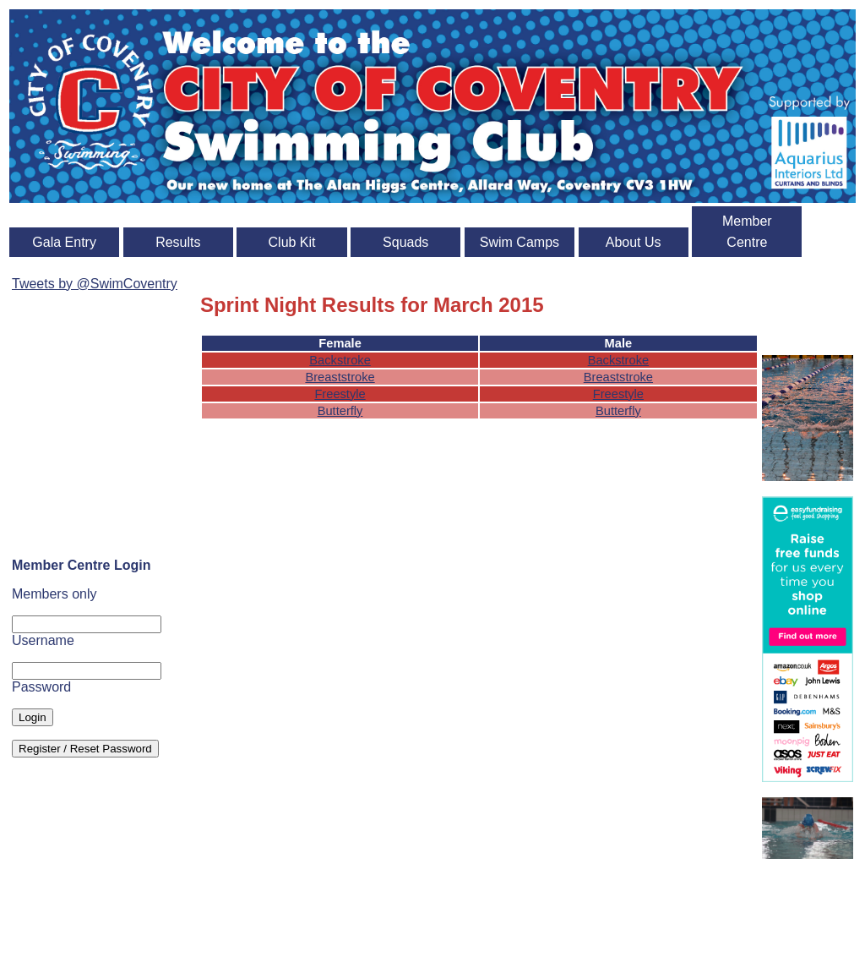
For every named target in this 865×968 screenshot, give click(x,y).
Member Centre (747, 231)
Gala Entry (64, 242)
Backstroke (340, 360)
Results (177, 242)
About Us (633, 242)
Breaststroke (339, 377)
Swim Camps (519, 242)
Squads (405, 242)
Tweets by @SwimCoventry (94, 283)
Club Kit (292, 242)
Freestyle (339, 394)
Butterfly (340, 411)
